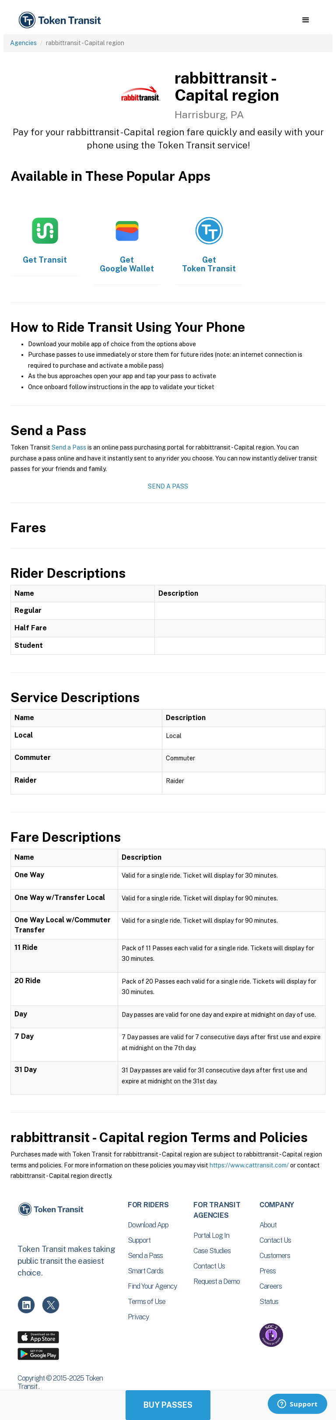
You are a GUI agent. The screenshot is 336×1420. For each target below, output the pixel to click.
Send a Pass (69, 447)
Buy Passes (168, 1404)
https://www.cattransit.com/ (249, 1165)
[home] (61, 20)
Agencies (23, 42)
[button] (305, 20)
